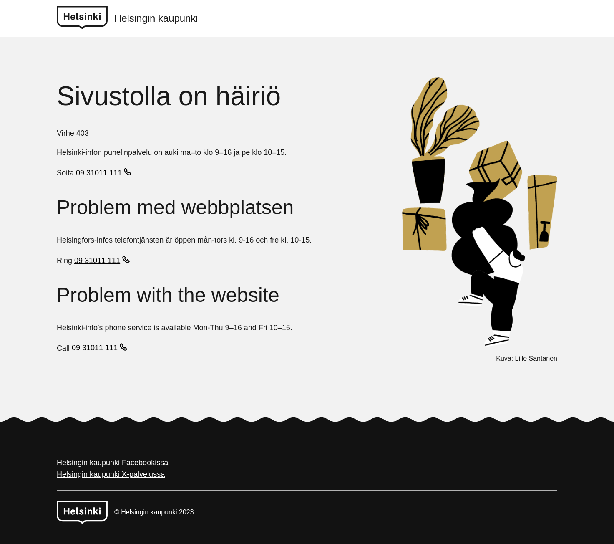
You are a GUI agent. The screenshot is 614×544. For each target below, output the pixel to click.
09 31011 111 (99, 173)
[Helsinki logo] (85, 18)
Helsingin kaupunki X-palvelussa (111, 474)
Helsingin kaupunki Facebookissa (112, 462)
